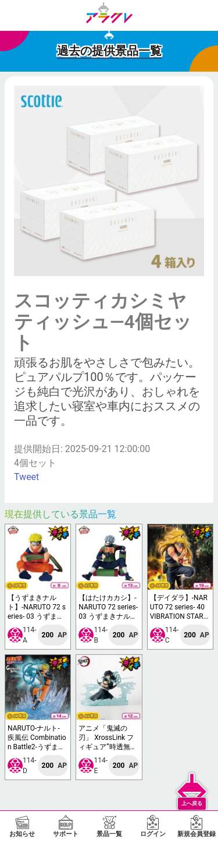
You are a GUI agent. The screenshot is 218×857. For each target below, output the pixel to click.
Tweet (26, 476)
